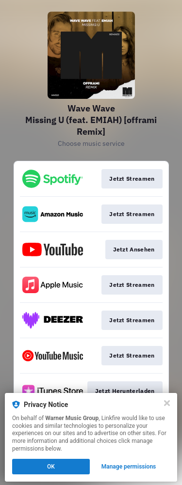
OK (51, 466)
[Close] (167, 403)
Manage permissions (128, 466)
